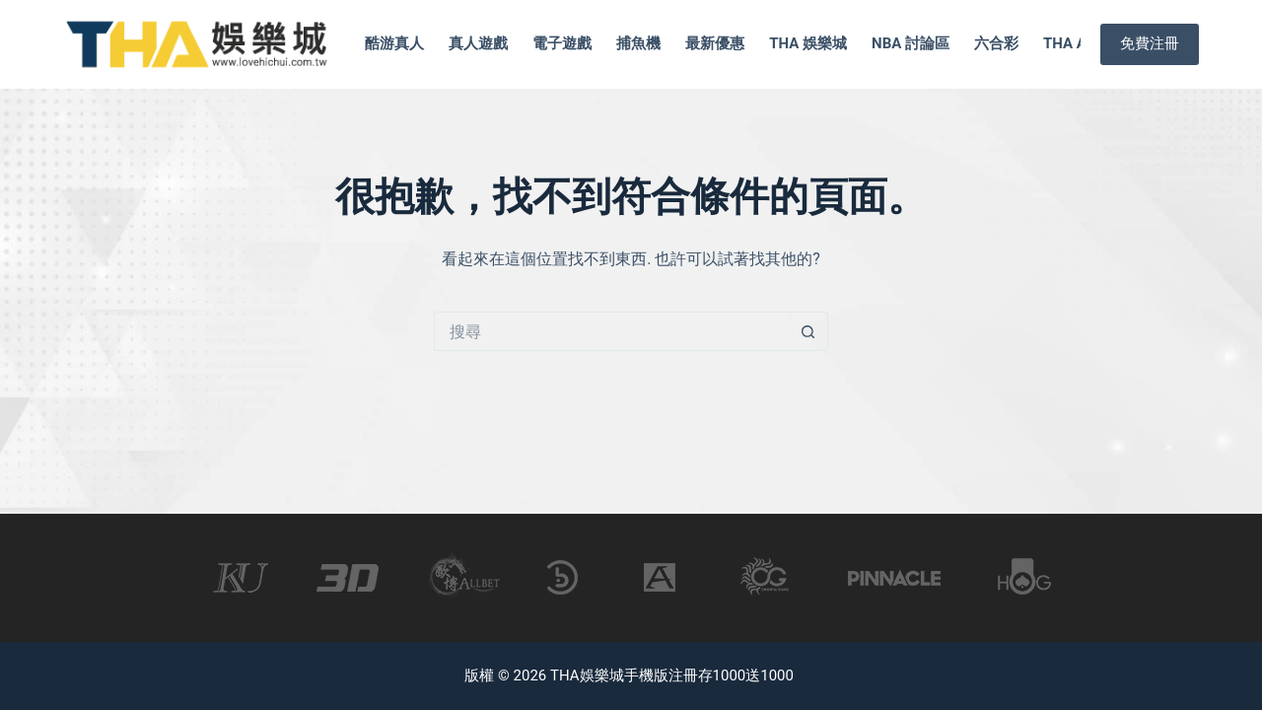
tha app (1074, 43)
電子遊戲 (562, 43)
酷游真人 (394, 43)
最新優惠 (714, 43)
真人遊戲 (478, 43)
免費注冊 (1149, 43)
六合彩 (996, 43)
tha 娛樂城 (808, 43)
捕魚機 (638, 43)
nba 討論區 (910, 43)
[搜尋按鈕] (808, 331)
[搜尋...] (611, 331)
